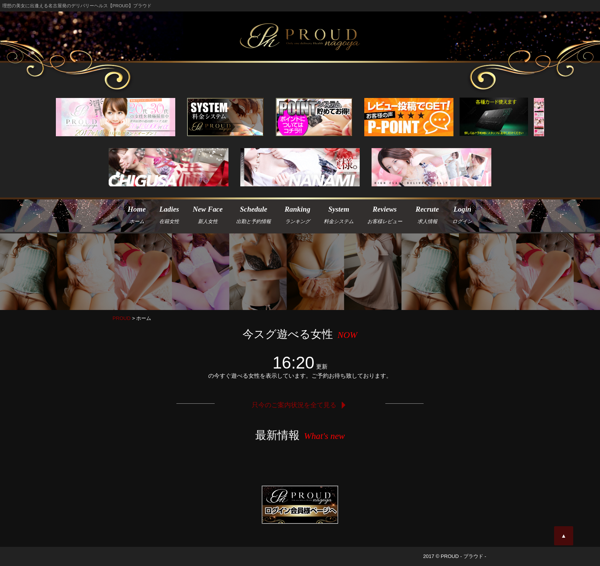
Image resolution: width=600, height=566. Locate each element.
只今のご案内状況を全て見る (300, 405)
